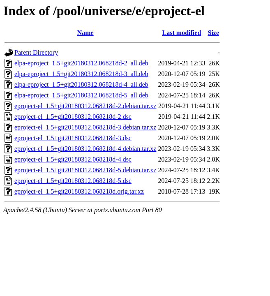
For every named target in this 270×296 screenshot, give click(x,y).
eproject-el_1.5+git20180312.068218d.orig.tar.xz (79, 191)
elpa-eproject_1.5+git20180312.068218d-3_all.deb (81, 73)
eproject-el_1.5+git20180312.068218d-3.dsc (73, 137)
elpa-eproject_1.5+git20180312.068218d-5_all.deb (81, 95)
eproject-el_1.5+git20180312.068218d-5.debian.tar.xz (85, 169)
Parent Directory (36, 52)
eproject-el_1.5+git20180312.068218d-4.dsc (73, 159)
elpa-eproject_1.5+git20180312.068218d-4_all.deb (81, 84)
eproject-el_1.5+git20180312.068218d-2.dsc (73, 116)
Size (213, 32)
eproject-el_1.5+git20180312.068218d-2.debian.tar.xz (85, 105)
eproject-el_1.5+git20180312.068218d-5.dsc (73, 180)
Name (85, 32)
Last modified (181, 32)
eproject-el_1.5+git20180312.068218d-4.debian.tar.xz (85, 148)
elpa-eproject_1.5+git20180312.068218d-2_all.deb (81, 63)
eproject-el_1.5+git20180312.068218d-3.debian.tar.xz (85, 127)
